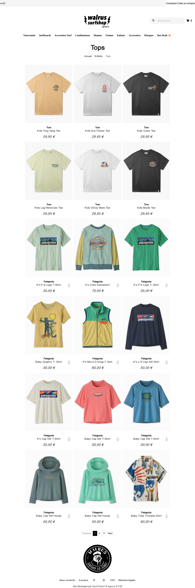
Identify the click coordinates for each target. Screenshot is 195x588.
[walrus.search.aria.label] (168, 20)
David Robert (98, 586)
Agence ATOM (115, 586)
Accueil (88, 56)
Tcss (48, 127)
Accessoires (135, 35)
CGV (112, 580)
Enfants (121, 35)
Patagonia (49, 282)
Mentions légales (127, 580)
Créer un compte (186, 3)
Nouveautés (29, 35)
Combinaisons (82, 35)
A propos (83, 580)
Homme (98, 35)
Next (110, 533)
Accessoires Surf (63, 35)
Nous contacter (67, 580)
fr (4, 3)
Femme (109, 35)
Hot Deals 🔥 (164, 35)
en (1, 3)
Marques (149, 35)
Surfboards (45, 35)
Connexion (171, 3)
